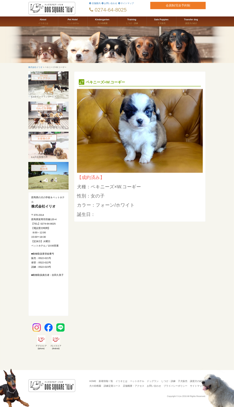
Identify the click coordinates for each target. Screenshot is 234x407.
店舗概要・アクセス (133, 386)
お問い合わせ (109, 3)
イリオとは (43, 21)
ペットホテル (72, 21)
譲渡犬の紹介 (191, 21)
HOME (92, 381)
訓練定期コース (112, 386)
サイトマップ (126, 3)
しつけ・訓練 (131, 21)
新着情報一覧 (106, 381)
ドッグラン (153, 381)
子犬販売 (161, 21)
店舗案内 (94, 3)
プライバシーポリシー (175, 386)
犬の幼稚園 (102, 21)
